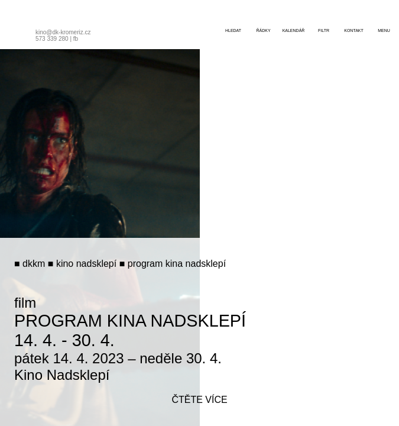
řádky (263, 30)
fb (75, 39)
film (25, 303)
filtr (323, 30)
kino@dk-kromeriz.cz (63, 32)
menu (384, 30)
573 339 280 (52, 39)
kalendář (294, 30)
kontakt (354, 30)
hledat (233, 30)
